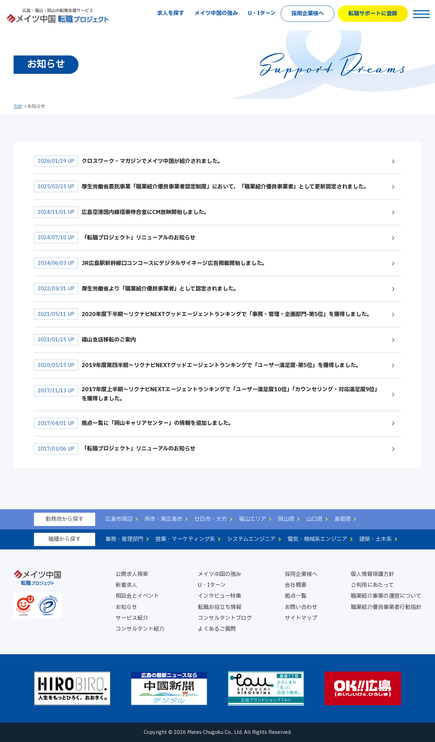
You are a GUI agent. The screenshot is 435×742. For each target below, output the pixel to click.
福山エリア (252, 519)
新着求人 (126, 585)
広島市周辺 (119, 519)
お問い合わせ (301, 607)
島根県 (342, 519)
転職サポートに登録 (372, 14)
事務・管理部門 (124, 539)
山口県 (314, 519)
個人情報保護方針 (372, 574)
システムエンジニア (251, 539)
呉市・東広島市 (163, 519)
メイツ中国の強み (216, 13)
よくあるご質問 (217, 629)
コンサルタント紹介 (140, 629)
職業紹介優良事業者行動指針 (386, 607)
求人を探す (170, 13)
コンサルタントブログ (225, 618)
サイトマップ (301, 618)
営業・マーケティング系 (185, 539)
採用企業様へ (307, 14)
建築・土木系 (375, 539)
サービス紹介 (132, 618)
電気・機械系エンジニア (317, 539)
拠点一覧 (296, 596)
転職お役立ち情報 (219, 607)
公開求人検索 (132, 574)
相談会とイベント (137, 596)
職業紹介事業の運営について (386, 596)
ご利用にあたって (372, 585)
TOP (18, 106)
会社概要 (296, 585)
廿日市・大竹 (210, 519)
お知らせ (126, 607)
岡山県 (286, 519)
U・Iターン (262, 13)
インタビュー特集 (219, 596)
